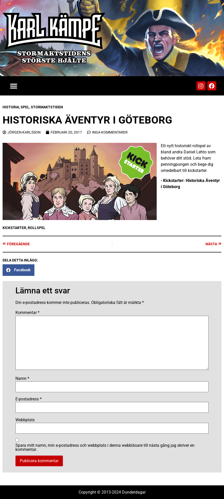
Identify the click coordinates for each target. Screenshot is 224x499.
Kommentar (27, 313)
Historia (11, 107)
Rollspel (36, 228)
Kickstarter (14, 228)
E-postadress (28, 399)
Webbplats (25, 420)
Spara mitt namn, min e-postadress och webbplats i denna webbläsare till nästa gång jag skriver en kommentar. (104, 447)
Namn (22, 379)
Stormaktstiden (47, 107)
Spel (25, 107)
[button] (13, 86)
